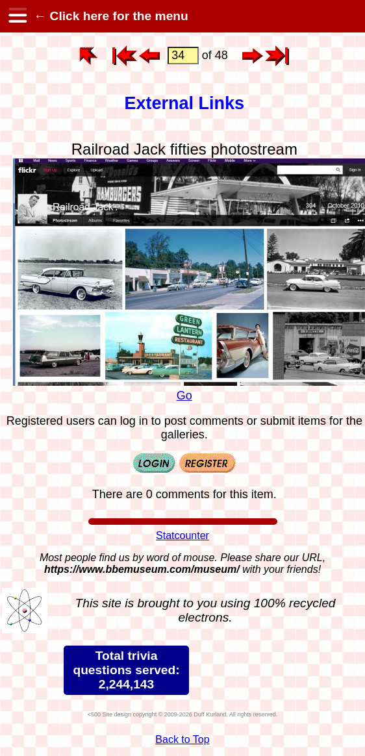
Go (184, 395)
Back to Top (182, 739)
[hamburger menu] (17, 16)
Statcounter (182, 535)
